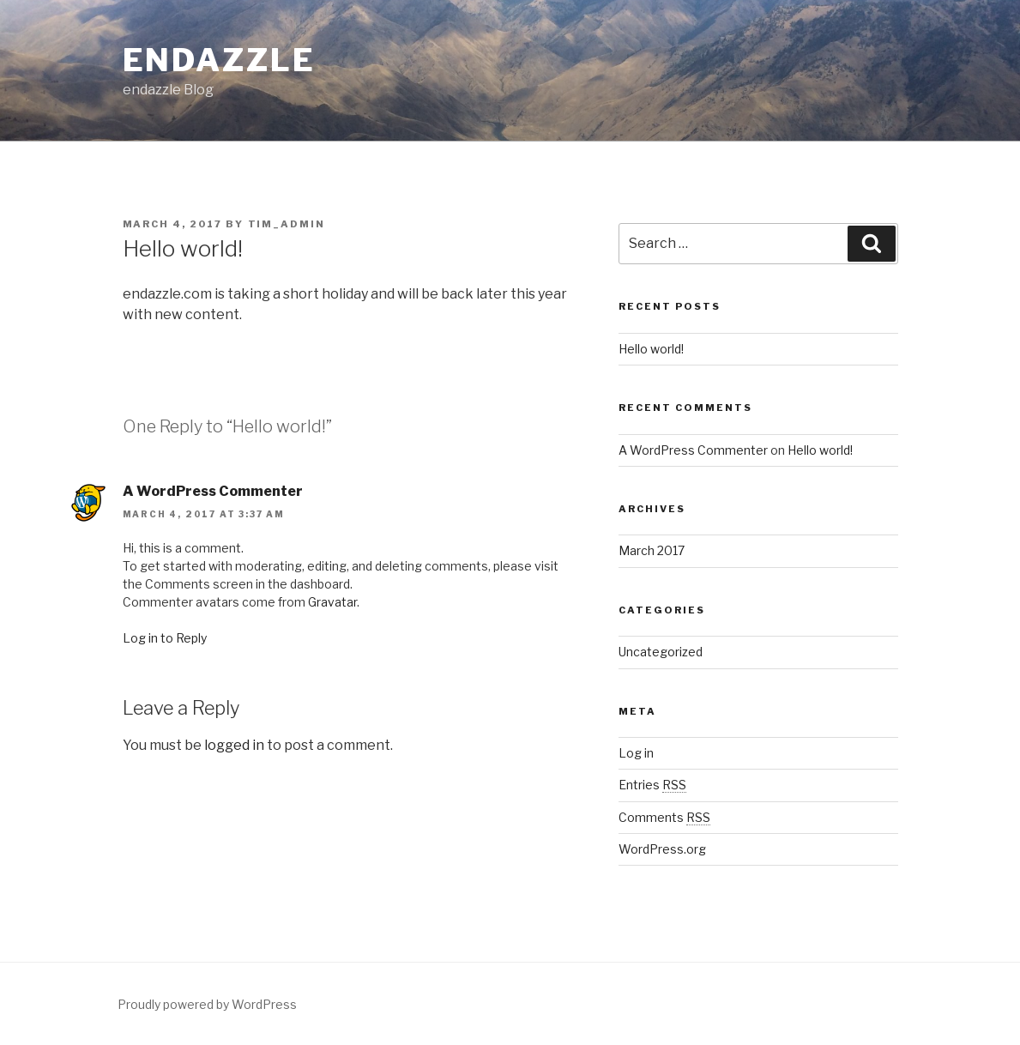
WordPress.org (662, 849)
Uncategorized (661, 651)
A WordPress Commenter (213, 491)
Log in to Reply (165, 638)
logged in (234, 745)
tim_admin (287, 224)
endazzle (219, 60)
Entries (652, 784)
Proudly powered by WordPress (207, 1004)
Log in (636, 753)
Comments (664, 817)
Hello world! (651, 348)
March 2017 (652, 550)
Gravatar (332, 602)
